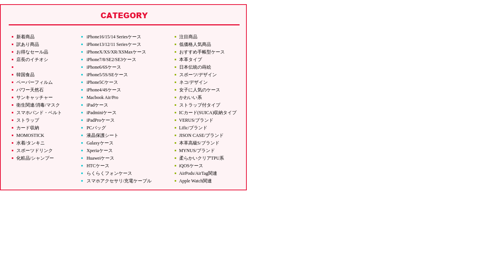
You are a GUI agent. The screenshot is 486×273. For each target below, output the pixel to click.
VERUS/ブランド (196, 120)
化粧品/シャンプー (35, 158)
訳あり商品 (27, 44)
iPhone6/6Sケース (104, 67)
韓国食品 (25, 74)
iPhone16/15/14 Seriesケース (114, 36)
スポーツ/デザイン (198, 74)
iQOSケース (191, 165)
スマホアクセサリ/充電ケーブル (119, 181)
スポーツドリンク (34, 150)
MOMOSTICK (30, 135)
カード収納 (27, 127)
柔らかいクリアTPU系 (201, 158)
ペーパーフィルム (34, 82)
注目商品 (188, 36)
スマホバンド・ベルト (39, 112)
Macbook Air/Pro (102, 97)
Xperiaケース (100, 150)
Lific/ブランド (193, 127)
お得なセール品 (32, 52)
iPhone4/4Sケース (104, 90)
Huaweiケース (100, 158)
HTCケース (98, 165)
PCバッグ (96, 127)
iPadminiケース (102, 112)
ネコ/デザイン (193, 82)
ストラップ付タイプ (199, 105)
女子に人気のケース (199, 90)
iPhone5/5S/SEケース (107, 74)
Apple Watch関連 (195, 181)
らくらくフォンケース (109, 173)
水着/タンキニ (30, 143)
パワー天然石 (30, 90)
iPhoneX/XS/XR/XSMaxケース (116, 52)
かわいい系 (190, 97)
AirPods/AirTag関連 (198, 173)
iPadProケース (101, 120)
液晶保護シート (102, 135)
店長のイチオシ (32, 59)
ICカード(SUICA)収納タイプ (208, 112)
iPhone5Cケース (102, 82)
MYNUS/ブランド (197, 150)
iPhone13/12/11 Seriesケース (114, 44)
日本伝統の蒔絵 (195, 67)
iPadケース (97, 105)
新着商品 (25, 36)
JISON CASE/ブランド (201, 135)
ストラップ (27, 120)
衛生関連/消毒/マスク (38, 105)
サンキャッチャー (34, 97)
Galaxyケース (100, 143)
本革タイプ (190, 59)
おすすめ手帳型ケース (202, 52)
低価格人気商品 (195, 44)
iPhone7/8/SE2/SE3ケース (111, 59)
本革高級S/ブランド (199, 143)
